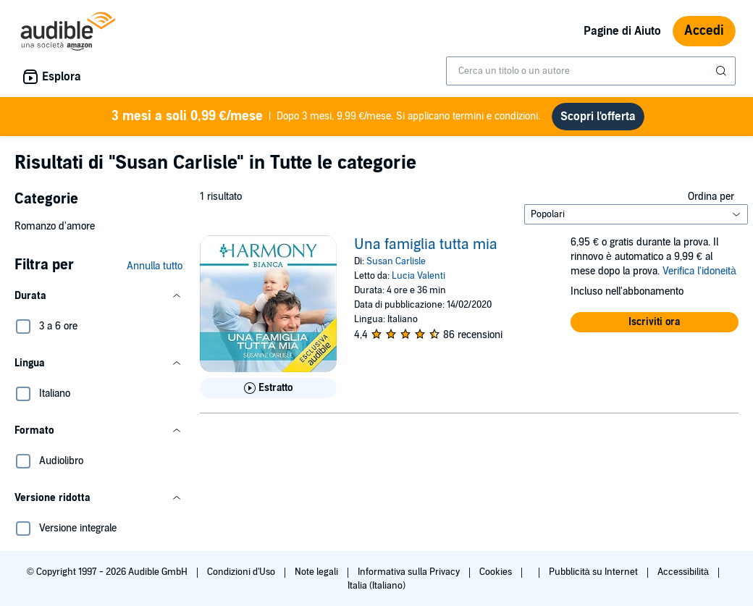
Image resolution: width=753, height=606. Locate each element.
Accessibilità (684, 572)
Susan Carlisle (396, 261)
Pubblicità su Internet (594, 572)
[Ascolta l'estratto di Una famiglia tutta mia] (268, 388)
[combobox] (591, 70)
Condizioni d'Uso (242, 572)
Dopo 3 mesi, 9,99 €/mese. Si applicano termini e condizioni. (326, 116)
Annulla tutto (154, 266)
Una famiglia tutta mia (425, 244)
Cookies (496, 572)
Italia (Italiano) (376, 586)
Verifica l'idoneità (699, 271)
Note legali (317, 572)
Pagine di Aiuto (622, 31)
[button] (98, 296)
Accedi (704, 30)
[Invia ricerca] (723, 70)
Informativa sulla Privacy (410, 572)
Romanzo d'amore (54, 226)
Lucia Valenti (418, 276)
